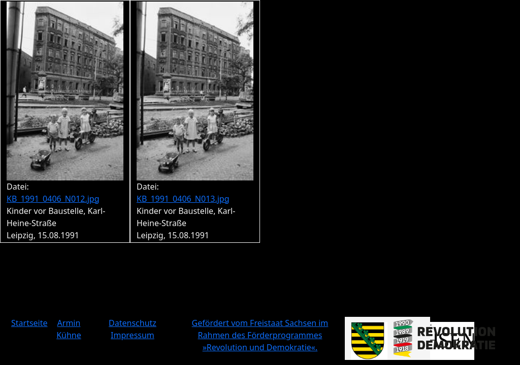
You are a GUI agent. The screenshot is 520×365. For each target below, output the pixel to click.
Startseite (29, 322)
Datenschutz (132, 322)
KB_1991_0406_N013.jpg (183, 198)
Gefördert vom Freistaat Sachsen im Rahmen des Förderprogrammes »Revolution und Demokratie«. (260, 335)
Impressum (132, 335)
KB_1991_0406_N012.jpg (53, 198)
